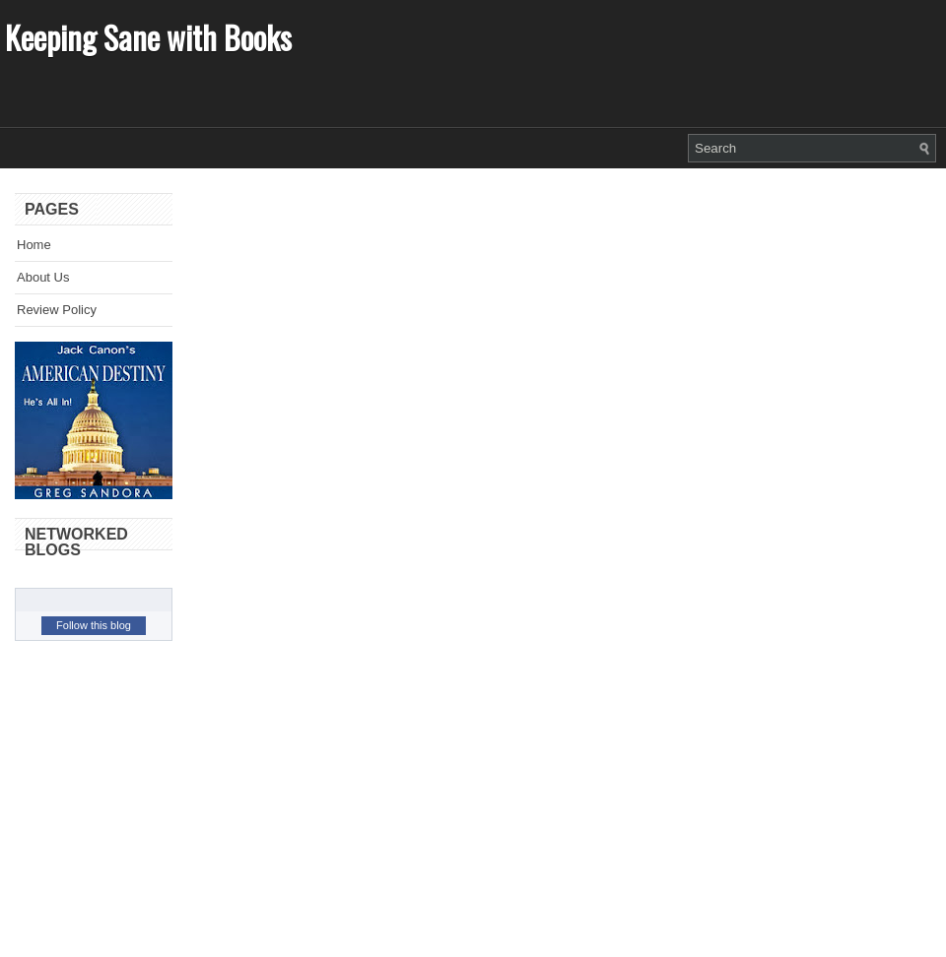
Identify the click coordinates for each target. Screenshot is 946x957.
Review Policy (57, 309)
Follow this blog (93, 625)
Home (34, 244)
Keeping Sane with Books (148, 37)
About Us (43, 277)
